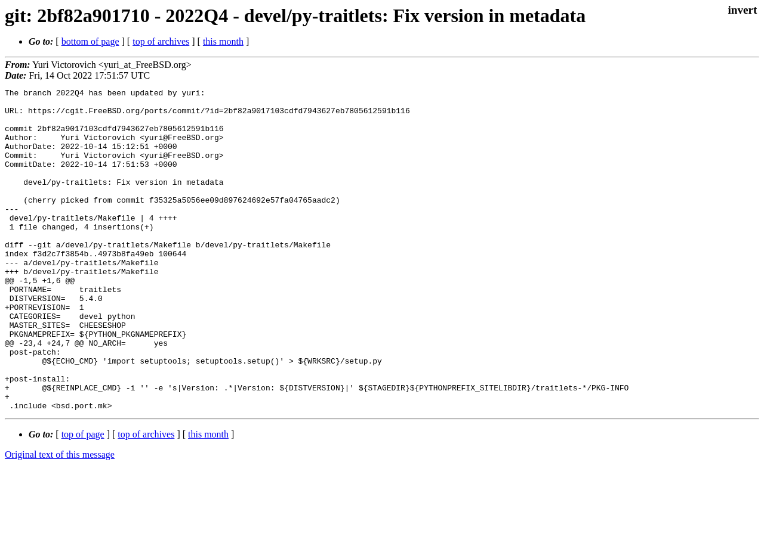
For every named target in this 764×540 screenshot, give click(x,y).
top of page (82, 499)
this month (223, 41)
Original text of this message (60, 519)
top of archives (161, 41)
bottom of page (90, 41)
